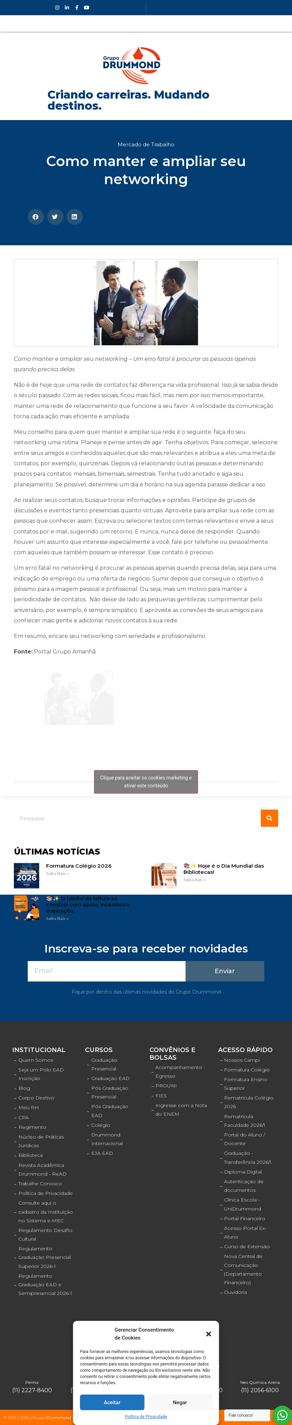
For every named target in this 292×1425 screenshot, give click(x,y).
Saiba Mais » (57, 873)
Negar (180, 1402)
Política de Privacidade (146, 1416)
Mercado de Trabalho (146, 144)
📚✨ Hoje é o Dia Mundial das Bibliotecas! (223, 868)
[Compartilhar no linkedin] (75, 217)
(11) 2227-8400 (32, 1390)
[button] (208, 1334)
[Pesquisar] (269, 818)
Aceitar (112, 1402)
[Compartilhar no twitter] (55, 217)
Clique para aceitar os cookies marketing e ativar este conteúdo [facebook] (146, 781)
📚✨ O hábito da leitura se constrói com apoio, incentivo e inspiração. (88, 904)
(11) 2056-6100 (260, 1390)
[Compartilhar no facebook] (36, 217)
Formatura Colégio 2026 (79, 865)
